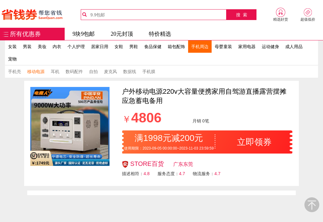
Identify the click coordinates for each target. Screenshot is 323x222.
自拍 (93, 71)
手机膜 (148, 71)
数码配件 (74, 71)
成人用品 (294, 46)
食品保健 (153, 46)
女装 (12, 46)
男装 (27, 46)
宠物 (12, 58)
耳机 (55, 71)
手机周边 (200, 46)
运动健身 (270, 46)
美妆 (42, 46)
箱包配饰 (176, 46)
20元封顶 (122, 34)
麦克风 (110, 71)
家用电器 (247, 46)
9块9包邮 (83, 34)
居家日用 (99, 46)
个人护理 (76, 46)
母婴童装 (223, 46)
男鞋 (133, 46)
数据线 (129, 71)
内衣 (57, 46)
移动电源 (36, 71)
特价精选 (160, 34)
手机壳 (14, 71)
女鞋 (118, 46)
